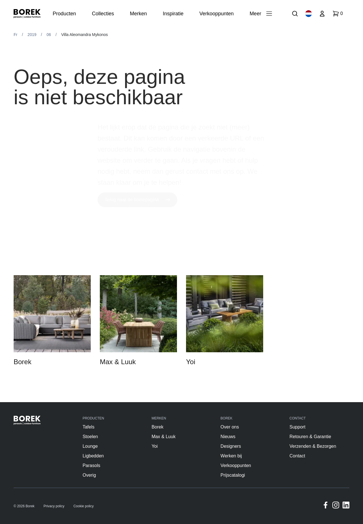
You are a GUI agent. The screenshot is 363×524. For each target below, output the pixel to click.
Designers (231, 446)
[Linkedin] (346, 506)
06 (49, 34)
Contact (297, 455)
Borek (157, 427)
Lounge (90, 446)
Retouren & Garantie (310, 436)
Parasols (91, 465)
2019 (32, 34)
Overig (89, 475)
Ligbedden (93, 455)
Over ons (230, 427)
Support (297, 427)
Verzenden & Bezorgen (313, 446)
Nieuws (228, 436)
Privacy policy (54, 506)
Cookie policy (83, 506)
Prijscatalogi (233, 475)
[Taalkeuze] (308, 13)
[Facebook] (325, 506)
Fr (15, 34)
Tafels (88, 427)
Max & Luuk (163, 436)
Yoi (154, 446)
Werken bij (231, 455)
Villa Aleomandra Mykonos (84, 34)
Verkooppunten (236, 465)
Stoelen (90, 436)
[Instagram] (335, 506)
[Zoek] (295, 13)
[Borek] (27, 420)
